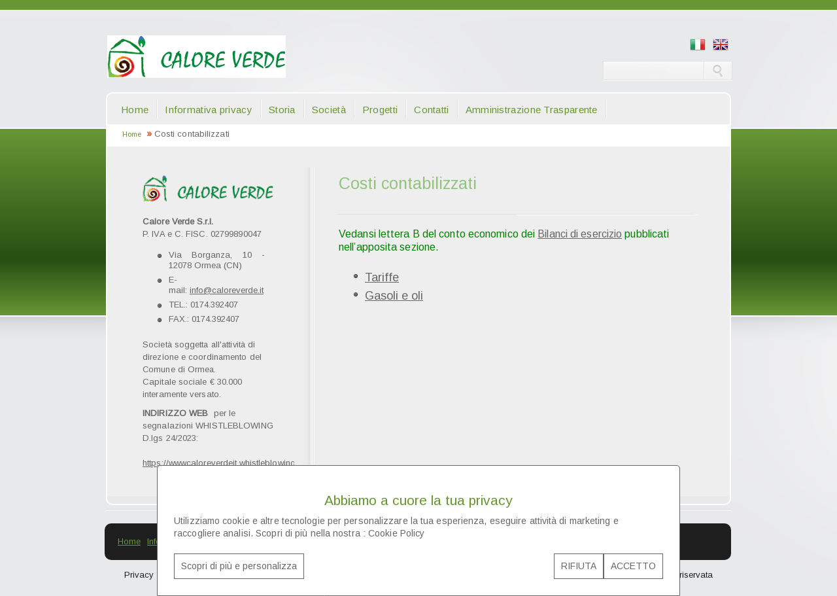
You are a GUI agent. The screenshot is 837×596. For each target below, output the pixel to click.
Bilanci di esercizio (580, 233)
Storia (282, 109)
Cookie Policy (396, 533)
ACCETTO (633, 566)
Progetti (380, 109)
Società (329, 109)
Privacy (139, 575)
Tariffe (382, 277)
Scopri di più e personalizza (239, 566)
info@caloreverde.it (227, 290)
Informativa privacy (208, 109)
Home (134, 109)
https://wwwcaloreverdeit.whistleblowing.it (222, 463)
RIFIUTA (578, 566)
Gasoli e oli (394, 295)
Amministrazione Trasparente (532, 109)
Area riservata (685, 575)
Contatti (431, 109)
